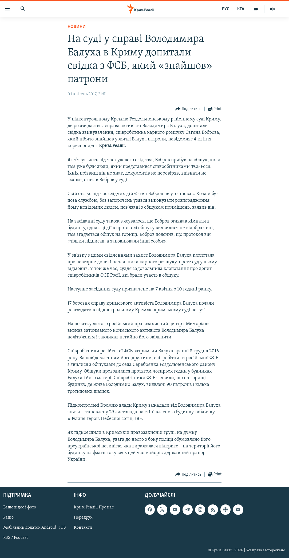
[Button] (188, 109)
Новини (77, 26)
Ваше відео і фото (19, 508)
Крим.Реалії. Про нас (94, 508)
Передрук (83, 518)
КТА (240, 9)
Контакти (83, 528)
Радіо (8, 518)
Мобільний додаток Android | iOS (34, 528)
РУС (225, 9)
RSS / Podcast (15, 538)
